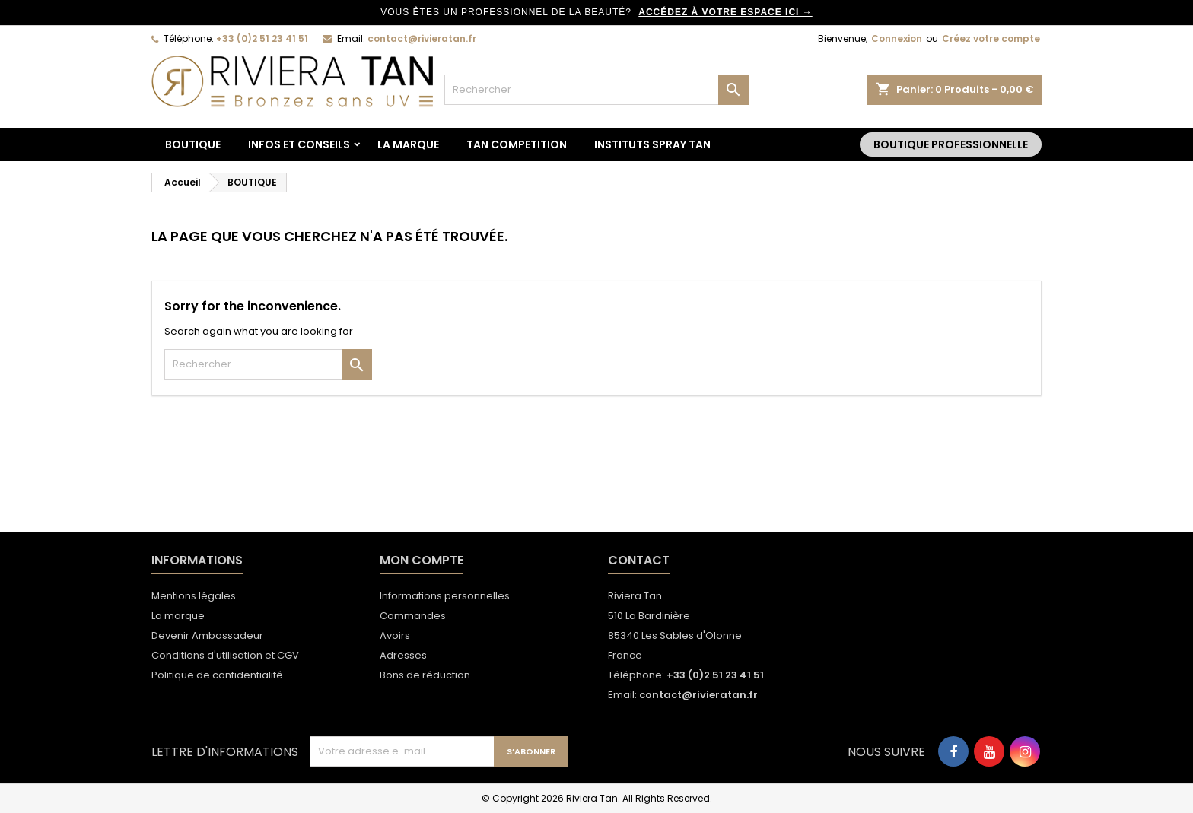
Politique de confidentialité (217, 675)
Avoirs (395, 635)
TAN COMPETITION (516, 144)
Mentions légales (193, 596)
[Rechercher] (596, 90)
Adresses (403, 655)
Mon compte (421, 560)
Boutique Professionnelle (950, 144)
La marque (408, 144)
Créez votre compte (991, 38)
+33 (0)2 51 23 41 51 (262, 38)
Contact (639, 560)
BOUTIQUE (193, 144)
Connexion (896, 38)
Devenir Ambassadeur (207, 635)
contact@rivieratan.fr (421, 38)
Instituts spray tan (652, 144)
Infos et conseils (299, 144)
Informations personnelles (445, 596)
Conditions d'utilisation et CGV (225, 655)
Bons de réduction (425, 675)
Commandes (413, 615)
